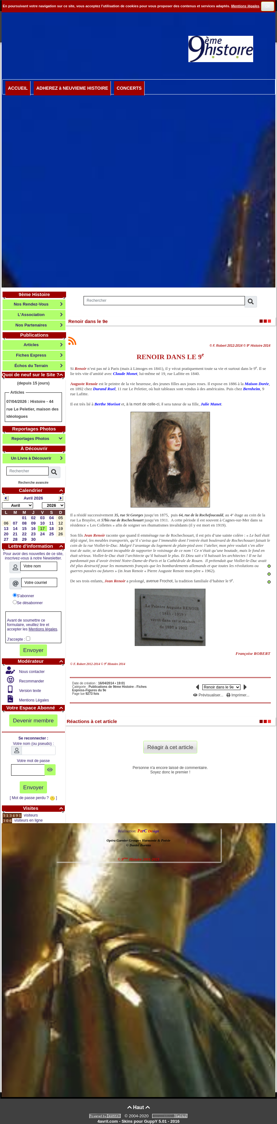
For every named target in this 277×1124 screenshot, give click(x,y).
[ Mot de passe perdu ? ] (33, 798)
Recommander (31, 681)
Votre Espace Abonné (35, 707)
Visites (44, 808)
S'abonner (23, 595)
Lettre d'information (36, 546)
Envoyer (33, 650)
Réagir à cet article (170, 747)
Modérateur (41, 661)
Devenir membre (33, 720)
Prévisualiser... (209, 695)
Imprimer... (237, 695)
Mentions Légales (33, 700)
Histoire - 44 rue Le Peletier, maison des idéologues (32, 409)
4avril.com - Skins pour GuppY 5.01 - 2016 (138, 1121)
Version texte (29, 690)
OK (267, 6)
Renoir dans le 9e (88, 321)
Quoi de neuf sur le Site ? (33, 374)
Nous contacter (31, 671)
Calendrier (42, 490)
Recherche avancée (33, 482)
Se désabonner (28, 602)
